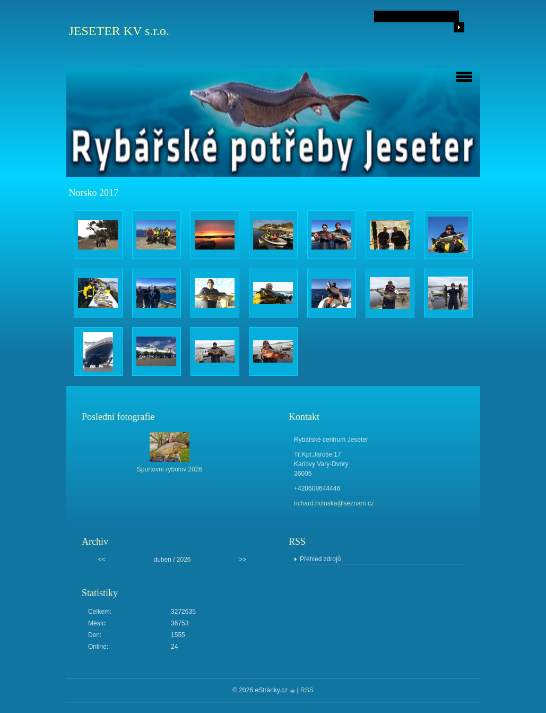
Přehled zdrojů (320, 559)
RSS (307, 690)
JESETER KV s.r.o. (119, 31)
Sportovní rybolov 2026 (169, 469)
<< (102, 559)
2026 (184, 559)
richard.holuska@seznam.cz (334, 503)
